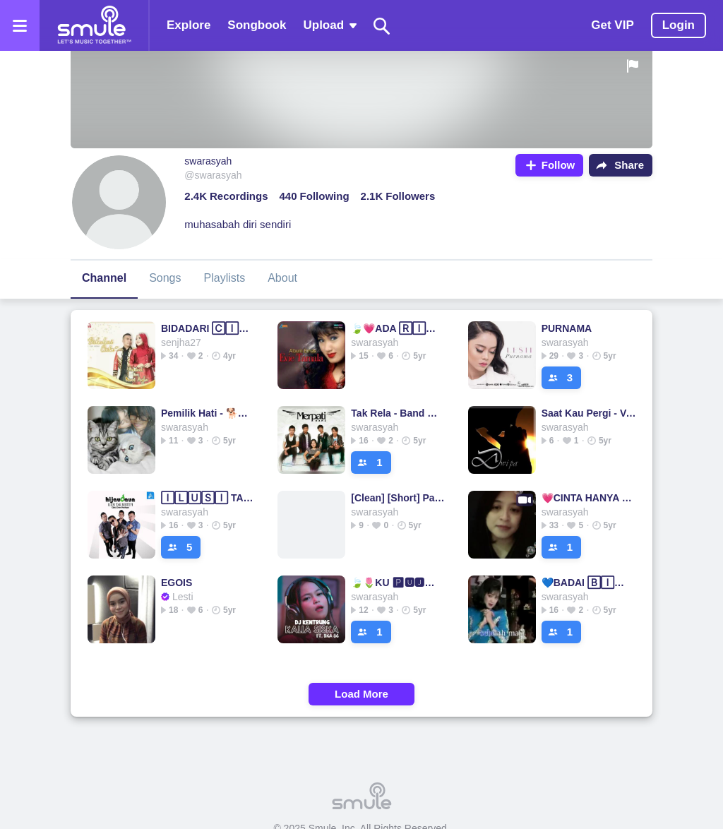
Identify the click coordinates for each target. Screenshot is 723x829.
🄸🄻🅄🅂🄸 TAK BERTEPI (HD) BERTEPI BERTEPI (208, 497)
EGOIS (176, 582)
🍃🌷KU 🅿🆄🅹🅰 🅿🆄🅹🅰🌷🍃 (398, 582)
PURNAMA (567, 328)
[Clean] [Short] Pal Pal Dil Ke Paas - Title (398, 497)
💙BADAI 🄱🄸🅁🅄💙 (589, 582)
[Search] (382, 25)
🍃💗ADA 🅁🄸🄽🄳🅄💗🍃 (398, 328)
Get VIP (612, 25)
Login (678, 25)
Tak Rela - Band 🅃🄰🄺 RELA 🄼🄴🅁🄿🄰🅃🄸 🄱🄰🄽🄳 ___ (398, 413)
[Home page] (93, 25)
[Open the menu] (20, 25)
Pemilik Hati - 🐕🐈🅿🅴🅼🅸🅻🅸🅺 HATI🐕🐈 (208, 413)
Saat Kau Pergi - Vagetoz (589, 413)
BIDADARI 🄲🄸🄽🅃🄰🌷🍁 (208, 328)
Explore (188, 25)
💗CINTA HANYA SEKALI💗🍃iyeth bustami (589, 497)
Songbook (256, 25)
